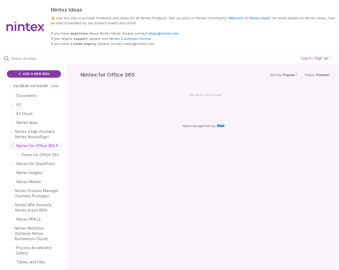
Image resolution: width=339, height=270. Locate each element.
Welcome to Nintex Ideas (249, 18)
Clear (55, 86)
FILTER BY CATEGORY (28, 86)
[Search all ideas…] (40, 58)
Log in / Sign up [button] (316, 58)
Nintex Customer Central (130, 38)
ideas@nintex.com (163, 33)
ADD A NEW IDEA (34, 74)
